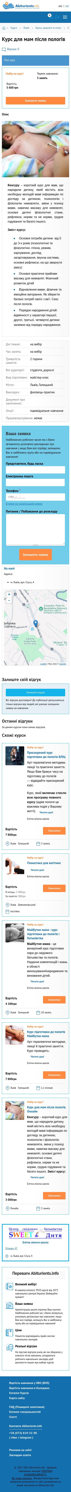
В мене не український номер (24, 504)
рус (67, 6)
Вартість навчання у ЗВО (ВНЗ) (29, 1383)
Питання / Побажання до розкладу (31, 511)
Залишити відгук (35, 692)
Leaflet (43, 664)
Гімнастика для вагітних (44, 863)
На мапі (9, 568)
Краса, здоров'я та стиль (48, 27)
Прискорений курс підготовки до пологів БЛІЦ (46, 755)
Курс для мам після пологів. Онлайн (46, 1109)
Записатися (54, 830)
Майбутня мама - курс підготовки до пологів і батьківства (43, 934)
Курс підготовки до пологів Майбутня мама (46, 1034)
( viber (13, 1437)
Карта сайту (17, 1398)
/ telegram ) (25, 1437)
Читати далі (46, 812)
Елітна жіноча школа (35, 1242)
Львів (26, 27)
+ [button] (9, 595)
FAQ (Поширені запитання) (27, 1407)
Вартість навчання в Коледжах (29, 1388)
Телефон (13, 491)
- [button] (9, 600)
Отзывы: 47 (11, 1248)
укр (60, 6)
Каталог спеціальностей (25, 1412)
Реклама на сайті (20, 1450)
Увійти (57, 17)
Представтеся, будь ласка (24, 463)
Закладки (51, 17)
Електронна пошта (19, 476)
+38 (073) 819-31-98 (23, 1433)
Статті (13, 1417)
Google (63, 664)
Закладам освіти (20, 1455)
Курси (14, 27)
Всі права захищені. (22, 1478)
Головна (4, 27)
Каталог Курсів (19, 1393)
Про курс (9, 60)
